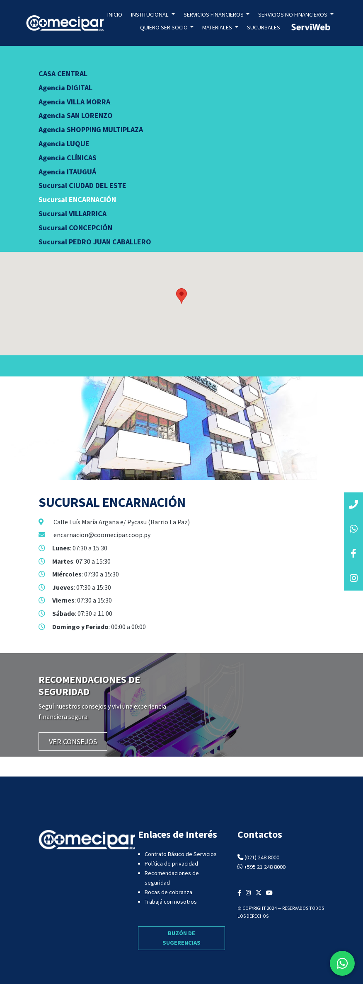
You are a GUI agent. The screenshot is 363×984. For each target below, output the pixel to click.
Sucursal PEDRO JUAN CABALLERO (95, 241)
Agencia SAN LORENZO (76, 115)
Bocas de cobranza (168, 892)
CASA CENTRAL (63, 73)
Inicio (114, 14)
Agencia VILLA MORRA (74, 101)
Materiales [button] (217, 27)
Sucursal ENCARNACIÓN (77, 199)
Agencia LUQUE (64, 143)
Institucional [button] (150, 14)
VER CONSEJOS (73, 741)
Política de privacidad (171, 863)
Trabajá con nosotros (171, 901)
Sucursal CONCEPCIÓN (75, 227)
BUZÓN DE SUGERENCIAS (181, 937)
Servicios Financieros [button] (214, 14)
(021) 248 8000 (261, 857)
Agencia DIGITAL (65, 87)
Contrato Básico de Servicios (181, 854)
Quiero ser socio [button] (164, 27)
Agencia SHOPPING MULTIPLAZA (91, 129)
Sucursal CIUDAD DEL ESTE (82, 185)
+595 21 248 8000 (265, 867)
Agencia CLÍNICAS (68, 157)
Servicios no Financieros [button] (293, 14)
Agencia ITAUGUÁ (67, 171)
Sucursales (263, 27)
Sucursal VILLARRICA (72, 213)
